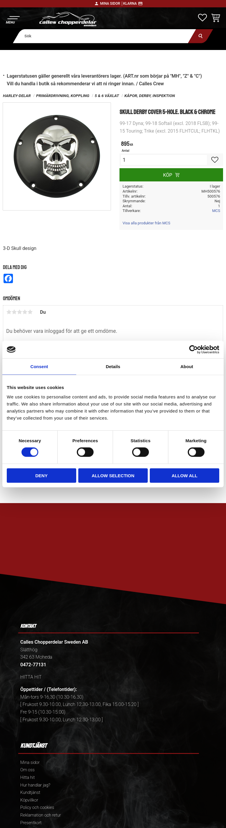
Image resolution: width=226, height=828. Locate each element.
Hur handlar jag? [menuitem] (35, 785)
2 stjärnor (14, 312)
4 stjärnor (24, 312)
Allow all (184, 475)
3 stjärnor (19, 312)
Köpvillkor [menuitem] (29, 800)
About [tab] (186, 366)
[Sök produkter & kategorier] (104, 36)
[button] (12, 19)
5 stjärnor (30, 312)
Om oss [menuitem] (27, 769)
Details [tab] (113, 366)
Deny (41, 475)
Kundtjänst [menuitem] (30, 792)
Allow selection (113, 475)
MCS (216, 210)
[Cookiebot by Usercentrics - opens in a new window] (193, 349)
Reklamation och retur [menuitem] (40, 815)
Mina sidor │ (111, 3)
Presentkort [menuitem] (30, 822)
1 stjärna (8, 312)
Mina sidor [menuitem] (29, 762)
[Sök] (200, 36)
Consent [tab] (39, 366)
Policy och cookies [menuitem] (37, 807)
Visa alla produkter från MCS (146, 223)
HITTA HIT (30, 677)
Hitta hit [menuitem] (27, 777)
